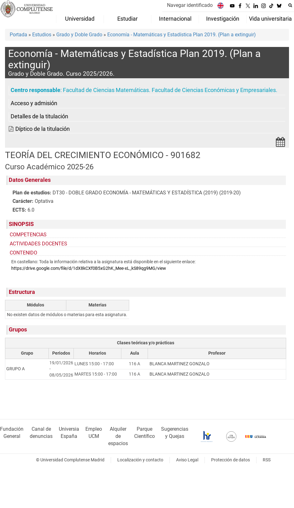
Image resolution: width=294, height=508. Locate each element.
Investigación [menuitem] (222, 19)
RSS (267, 460)
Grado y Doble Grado (79, 35)
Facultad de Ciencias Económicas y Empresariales (214, 90)
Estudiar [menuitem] (127, 19)
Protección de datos (230, 460)
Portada (18, 35)
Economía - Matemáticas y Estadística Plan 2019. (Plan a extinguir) (181, 35)
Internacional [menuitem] (175, 19)
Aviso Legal (187, 460)
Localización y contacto (140, 460)
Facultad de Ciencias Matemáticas (106, 90)
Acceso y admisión (34, 103)
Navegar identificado (190, 5)
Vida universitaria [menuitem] (270, 19)
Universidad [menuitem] (79, 19)
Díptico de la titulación (42, 129)
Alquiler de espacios (118, 436)
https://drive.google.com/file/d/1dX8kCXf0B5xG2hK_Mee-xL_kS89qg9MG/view (88, 268)
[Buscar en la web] (290, 5)
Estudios (41, 35)
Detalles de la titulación (39, 116)
